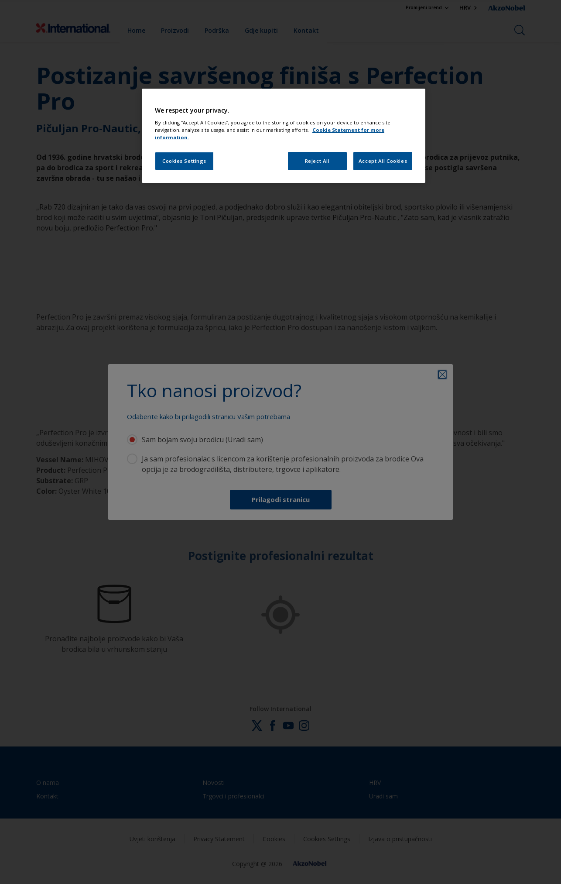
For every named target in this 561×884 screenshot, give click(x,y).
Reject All (317, 161)
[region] (283, 136)
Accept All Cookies (383, 161)
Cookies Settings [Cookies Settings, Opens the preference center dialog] (184, 161)
